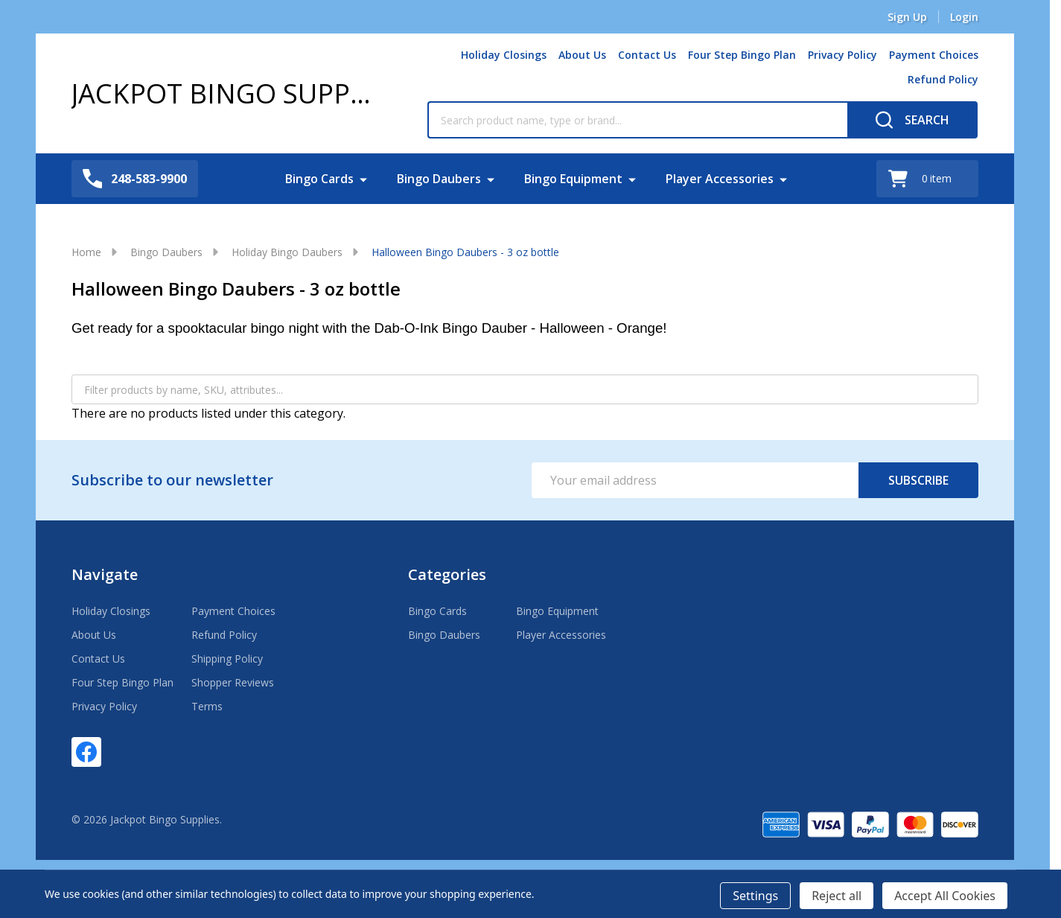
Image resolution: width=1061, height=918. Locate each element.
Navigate (104, 574)
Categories (447, 574)
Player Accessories (720, 178)
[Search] (912, 119)
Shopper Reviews (232, 682)
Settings (755, 895)
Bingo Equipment (573, 178)
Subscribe (918, 480)
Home (86, 252)
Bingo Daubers (439, 178)
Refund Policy (943, 79)
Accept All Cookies (944, 895)
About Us (582, 55)
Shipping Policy (227, 658)
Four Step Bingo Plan (742, 55)
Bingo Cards (319, 178)
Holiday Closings (504, 55)
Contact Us (647, 55)
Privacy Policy (842, 55)
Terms (207, 706)
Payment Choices (933, 55)
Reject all (836, 895)
